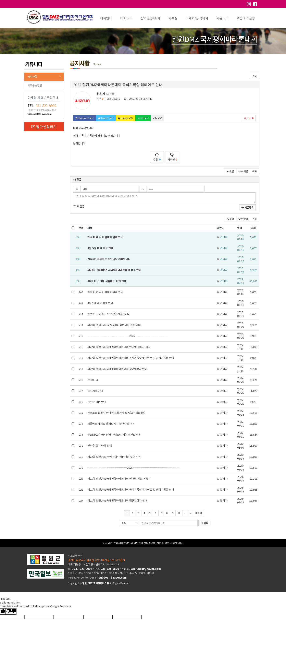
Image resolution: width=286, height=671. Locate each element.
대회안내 (106, 18)
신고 (248, 118)
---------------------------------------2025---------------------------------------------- (133, 467)
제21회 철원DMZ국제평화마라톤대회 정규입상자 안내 (117, 500)
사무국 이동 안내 (96, 402)
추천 (156, 157)
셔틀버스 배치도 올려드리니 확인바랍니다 (110, 424)
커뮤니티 (222, 18)
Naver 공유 (143, 118)
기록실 (172, 18)
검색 (204, 523)
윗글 (230, 171)
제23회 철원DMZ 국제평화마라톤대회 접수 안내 (114, 270)
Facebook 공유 (84, 118)
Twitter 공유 (106, 118)
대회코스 (126, 18)
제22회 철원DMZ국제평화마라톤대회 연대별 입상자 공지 (118, 347)
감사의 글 (92, 380)
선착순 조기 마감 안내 (99, 445)
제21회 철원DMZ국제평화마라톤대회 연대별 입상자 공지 (118, 478)
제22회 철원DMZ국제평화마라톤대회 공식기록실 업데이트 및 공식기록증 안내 (130, 358)
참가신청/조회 (150, 18)
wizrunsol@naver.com (39, 113)
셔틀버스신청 (246, 18)
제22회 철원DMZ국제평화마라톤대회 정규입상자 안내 (117, 369)
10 (179, 513)
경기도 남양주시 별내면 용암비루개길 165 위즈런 (96, 560)
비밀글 (79, 206)
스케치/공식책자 (197, 18)
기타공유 (157, 118)
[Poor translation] (11, 611)
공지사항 (32, 76)
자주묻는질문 (34, 85)
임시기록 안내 (95, 391)
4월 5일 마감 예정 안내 (100, 248)
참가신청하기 (44, 126)
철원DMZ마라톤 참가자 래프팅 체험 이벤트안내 (113, 434)
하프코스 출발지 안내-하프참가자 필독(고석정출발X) (116, 413)
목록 (254, 75)
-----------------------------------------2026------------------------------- (126, 336)
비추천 (172, 157)
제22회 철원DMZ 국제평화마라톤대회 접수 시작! (114, 457)
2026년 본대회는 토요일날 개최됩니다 (108, 259)
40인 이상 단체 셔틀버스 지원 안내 (106, 281)
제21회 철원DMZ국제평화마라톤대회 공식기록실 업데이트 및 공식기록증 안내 (130, 489)
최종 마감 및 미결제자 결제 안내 (105, 237)
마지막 (198, 513)
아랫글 (243, 171)
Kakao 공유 (125, 118)
